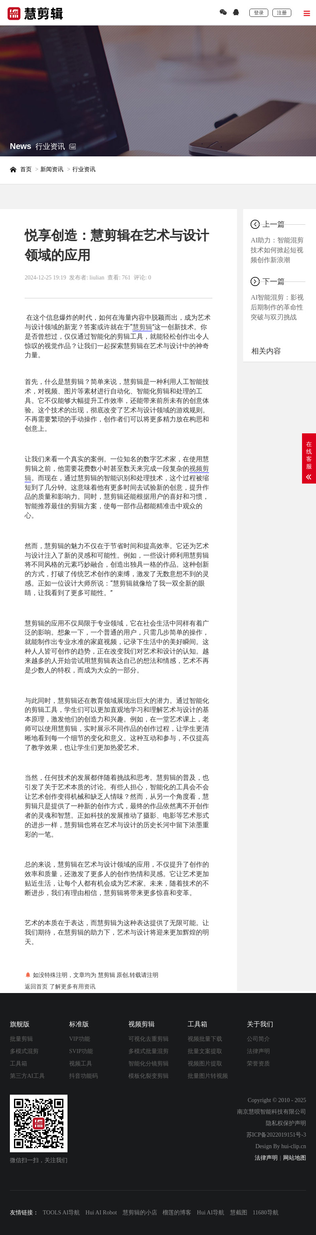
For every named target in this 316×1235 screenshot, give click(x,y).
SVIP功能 (81, 1051)
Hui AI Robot (101, 1212)
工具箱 (18, 1064)
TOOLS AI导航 (61, 1212)
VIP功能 (79, 1039)
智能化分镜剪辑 (148, 1064)
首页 (26, 169)
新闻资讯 (51, 169)
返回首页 (36, 987)
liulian (97, 277)
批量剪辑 (21, 1039)
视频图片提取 (205, 1064)
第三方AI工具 (27, 1076)
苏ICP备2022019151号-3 (276, 1135)
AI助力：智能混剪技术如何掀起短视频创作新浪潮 (277, 250)
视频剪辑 (141, 1024)
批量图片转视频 (208, 1076)
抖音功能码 (83, 1076)
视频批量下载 (205, 1039)
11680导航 (265, 1212)
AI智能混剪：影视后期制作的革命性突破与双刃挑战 (277, 307)
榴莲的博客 (177, 1212)
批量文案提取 (205, 1051)
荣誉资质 (258, 1064)
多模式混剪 (24, 1051)
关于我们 (260, 1024)
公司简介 (258, 1039)
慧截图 (238, 1212)
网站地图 (294, 1158)
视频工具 (80, 1064)
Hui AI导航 (211, 1212)
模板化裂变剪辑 (148, 1076)
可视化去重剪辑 (148, 1039)
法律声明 (258, 1051)
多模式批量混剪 (148, 1051)
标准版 (79, 1024)
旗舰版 (20, 1024)
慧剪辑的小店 (140, 1212)
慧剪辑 (142, 327)
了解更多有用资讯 (72, 987)
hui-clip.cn (293, 1146)
